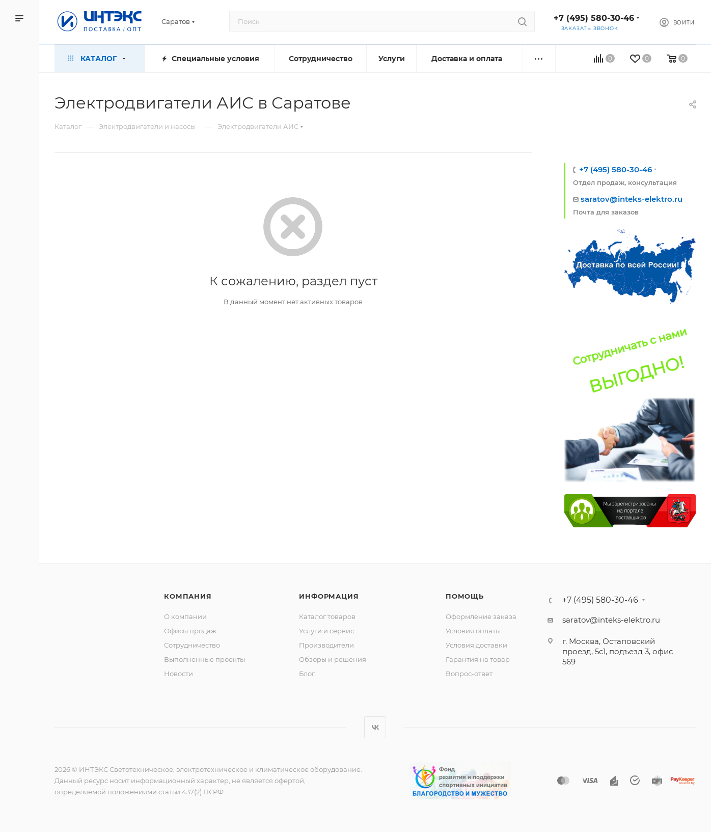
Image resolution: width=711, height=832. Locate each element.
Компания (187, 596)
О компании (185, 616)
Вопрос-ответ (469, 673)
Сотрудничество (192, 645)
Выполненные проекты (204, 659)
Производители (326, 645)
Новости (178, 673)
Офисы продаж (190, 631)
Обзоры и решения (332, 659)
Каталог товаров (327, 616)
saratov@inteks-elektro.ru (631, 199)
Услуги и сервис (326, 631)
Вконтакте (375, 727)
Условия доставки (476, 645)
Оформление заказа (481, 616)
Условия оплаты (473, 631)
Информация (329, 596)
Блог (307, 673)
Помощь (465, 596)
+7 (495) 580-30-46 (594, 18)
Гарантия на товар (478, 659)
